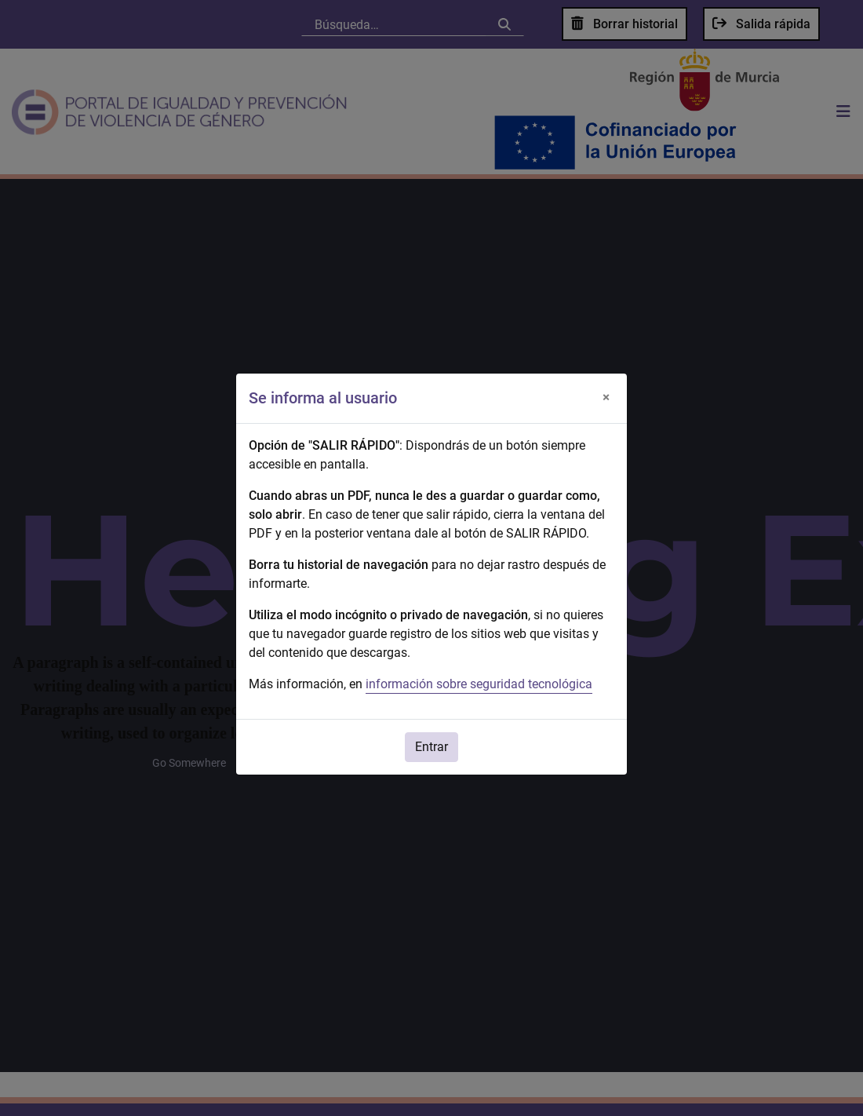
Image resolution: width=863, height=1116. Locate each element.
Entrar (431, 746)
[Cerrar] (605, 397)
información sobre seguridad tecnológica (479, 684)
